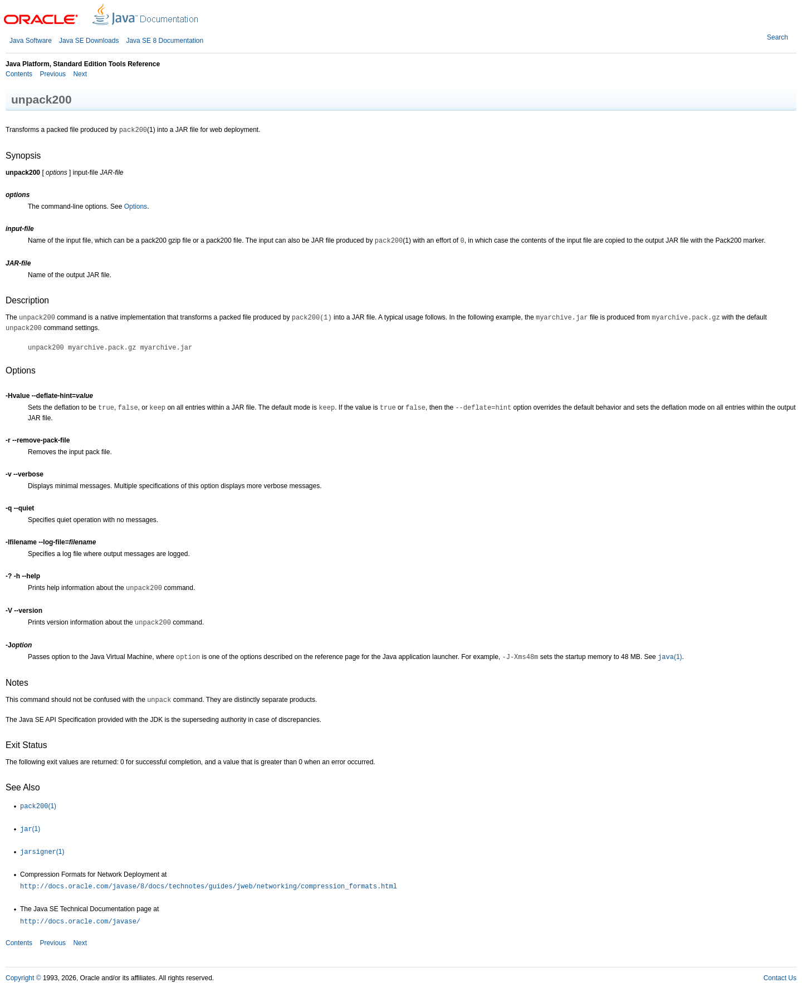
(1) (670, 657)
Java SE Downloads (89, 41)
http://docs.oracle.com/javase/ (80, 922)
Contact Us (780, 978)
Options (135, 206)
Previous (52, 74)
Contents (19, 74)
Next (79, 74)
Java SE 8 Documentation (164, 41)
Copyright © (23, 978)
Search (777, 37)
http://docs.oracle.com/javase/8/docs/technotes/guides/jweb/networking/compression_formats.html (208, 887)
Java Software (30, 41)
